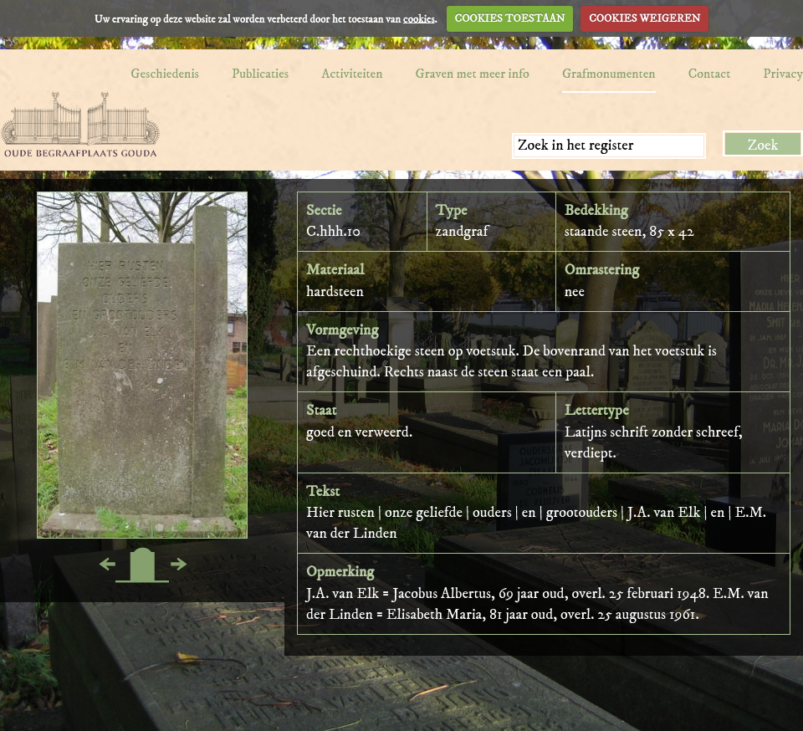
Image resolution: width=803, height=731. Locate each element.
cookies (419, 18)
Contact (709, 73)
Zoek (763, 145)
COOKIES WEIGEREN (644, 18)
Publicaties (260, 73)
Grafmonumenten (609, 73)
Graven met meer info (472, 73)
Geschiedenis (164, 73)
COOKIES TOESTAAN (510, 18)
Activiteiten (351, 73)
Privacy (783, 73)
